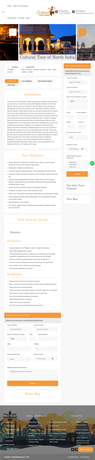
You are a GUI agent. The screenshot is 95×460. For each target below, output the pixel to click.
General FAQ (10, 444)
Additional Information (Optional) (16, 367)
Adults (9, 344)
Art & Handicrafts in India (57, 430)
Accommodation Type (13, 354)
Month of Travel (38, 354)
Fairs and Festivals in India (58, 422)
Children (36, 344)
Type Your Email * (39, 325)
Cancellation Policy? (73, 457)
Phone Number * (43, 334)
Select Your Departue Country (15, 334)
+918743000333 (81, 425)
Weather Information (35, 446)
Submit (33, 383)
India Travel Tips (33, 422)
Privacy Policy (85, 457)
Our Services (10, 426)
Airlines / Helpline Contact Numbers (37, 435)
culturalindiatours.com (18, 457)
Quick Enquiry (86, 449)
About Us (9, 422)
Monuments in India (35, 426)
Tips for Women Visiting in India (58, 435)
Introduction (12, 81)
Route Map (11, 85)
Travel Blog (10, 437)
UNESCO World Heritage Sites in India (57, 441)
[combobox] (17, 338)
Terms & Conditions (12, 448)
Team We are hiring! (12, 430)
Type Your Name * (12, 325)
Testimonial (10, 433)
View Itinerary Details (45, 81)
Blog (28, 18)
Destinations (11, 18)
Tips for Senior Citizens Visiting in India (36, 441)
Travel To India (54, 426)
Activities (21, 18)
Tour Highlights (27, 81)
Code (31, 334)
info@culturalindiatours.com (84, 433)
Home (9, 6)
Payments (9, 441)
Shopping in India (34, 430)
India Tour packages (20, 6)
